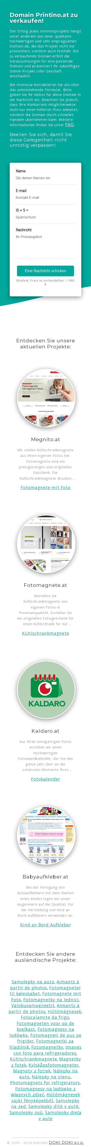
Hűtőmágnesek (64, 1011)
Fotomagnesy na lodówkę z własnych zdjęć (43, 1092)
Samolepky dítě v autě (53, 1106)
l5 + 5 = (22, 210)
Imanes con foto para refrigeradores (48, 1050)
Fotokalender (45, 779)
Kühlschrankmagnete (45, 633)
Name (21, 171)
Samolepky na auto (33, 982)
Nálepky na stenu (51, 1077)
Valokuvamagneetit (33, 1005)
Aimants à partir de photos (44, 985)
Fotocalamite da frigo (45, 1017)
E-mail (21, 190)
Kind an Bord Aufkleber (45, 925)
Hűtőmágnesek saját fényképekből (45, 1097)
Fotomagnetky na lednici (51, 999)
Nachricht (24, 230)
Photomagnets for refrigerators (45, 1082)
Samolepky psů (26, 1112)
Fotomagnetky (47, 1047)
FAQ (69, 124)
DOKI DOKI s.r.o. (66, 1142)
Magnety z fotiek (32, 1071)
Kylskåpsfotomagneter (54, 1065)
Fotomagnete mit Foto (46, 487)
